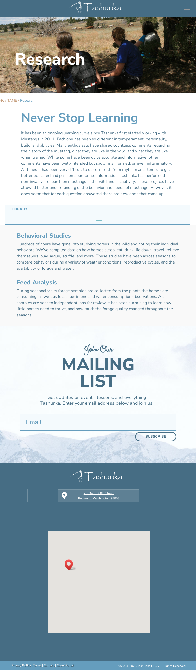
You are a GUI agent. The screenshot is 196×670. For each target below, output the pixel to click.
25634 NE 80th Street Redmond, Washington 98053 (98, 495)
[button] (70, 564)
